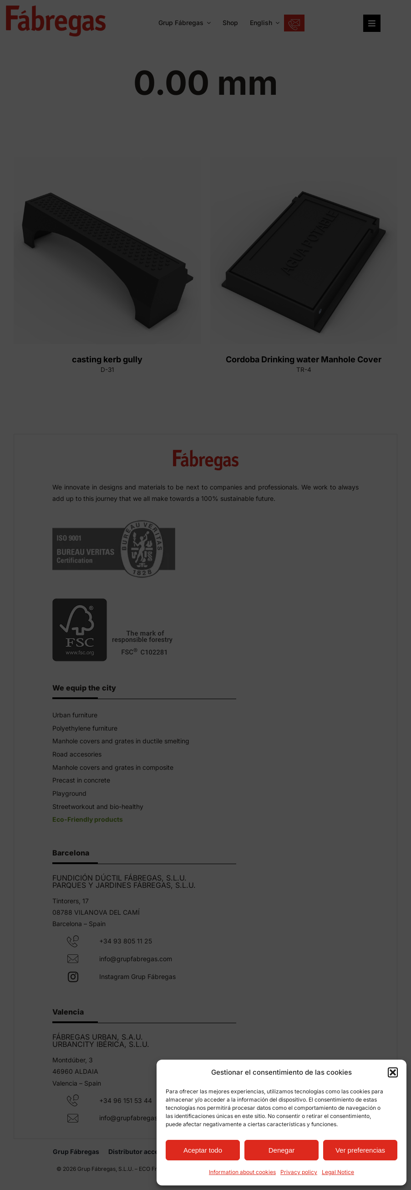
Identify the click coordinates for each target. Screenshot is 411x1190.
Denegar (282, 1150)
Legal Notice (338, 1172)
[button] (392, 1072)
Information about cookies (242, 1172)
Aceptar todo (202, 1150)
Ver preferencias (360, 1150)
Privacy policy (298, 1172)
